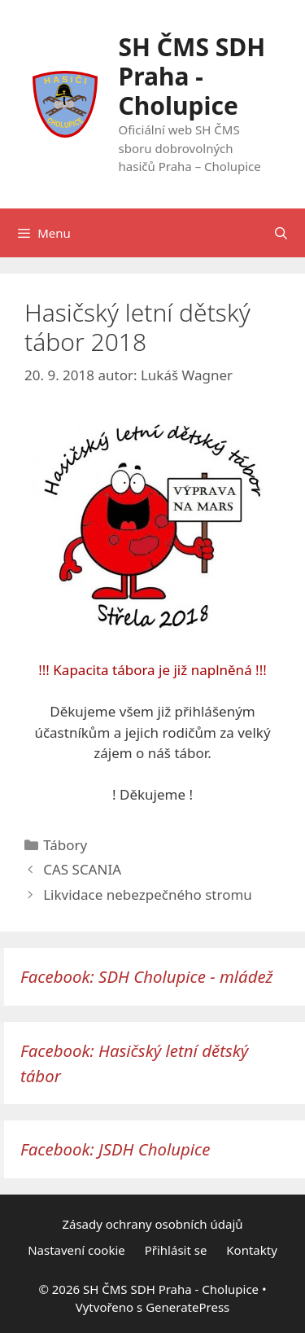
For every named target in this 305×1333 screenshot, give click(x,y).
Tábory (65, 844)
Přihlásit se (176, 1250)
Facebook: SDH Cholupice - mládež (146, 976)
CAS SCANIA (82, 869)
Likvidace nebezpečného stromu (147, 894)
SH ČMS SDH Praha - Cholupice (192, 76)
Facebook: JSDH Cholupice (115, 1149)
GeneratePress (187, 1307)
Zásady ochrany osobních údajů (152, 1224)
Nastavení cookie (76, 1250)
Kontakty (251, 1250)
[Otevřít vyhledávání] (281, 232)
